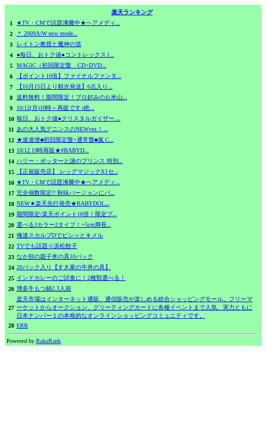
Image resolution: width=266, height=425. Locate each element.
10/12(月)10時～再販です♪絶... (55, 107)
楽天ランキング (132, 12)
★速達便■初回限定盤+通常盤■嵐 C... (65, 139)
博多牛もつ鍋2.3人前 (44, 288)
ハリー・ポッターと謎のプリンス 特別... (70, 161)
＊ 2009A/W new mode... (47, 33)
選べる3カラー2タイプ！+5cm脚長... (64, 224)
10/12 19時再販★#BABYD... (53, 150)
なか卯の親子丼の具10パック (55, 256)
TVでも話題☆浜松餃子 (47, 246)
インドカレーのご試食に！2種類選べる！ (71, 277)
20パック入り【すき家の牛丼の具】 (64, 267)
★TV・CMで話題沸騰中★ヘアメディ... (68, 22)
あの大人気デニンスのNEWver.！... (62, 129)
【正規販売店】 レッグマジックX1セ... (67, 171)
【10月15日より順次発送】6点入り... (65, 86)
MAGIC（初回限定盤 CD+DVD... (61, 65)
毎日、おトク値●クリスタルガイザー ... (68, 118)
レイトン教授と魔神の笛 (49, 44)
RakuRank (48, 341)
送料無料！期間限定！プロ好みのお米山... (72, 97)
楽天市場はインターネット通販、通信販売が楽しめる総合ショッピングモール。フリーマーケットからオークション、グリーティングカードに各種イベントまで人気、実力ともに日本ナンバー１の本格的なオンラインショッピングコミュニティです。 (134, 307)
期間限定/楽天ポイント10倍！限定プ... (67, 214)
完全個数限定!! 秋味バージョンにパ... (66, 192)
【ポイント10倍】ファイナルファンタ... (69, 76)
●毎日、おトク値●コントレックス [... (65, 54)
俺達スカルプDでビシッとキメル (60, 235)
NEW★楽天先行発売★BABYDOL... (63, 203)
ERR (22, 325)
